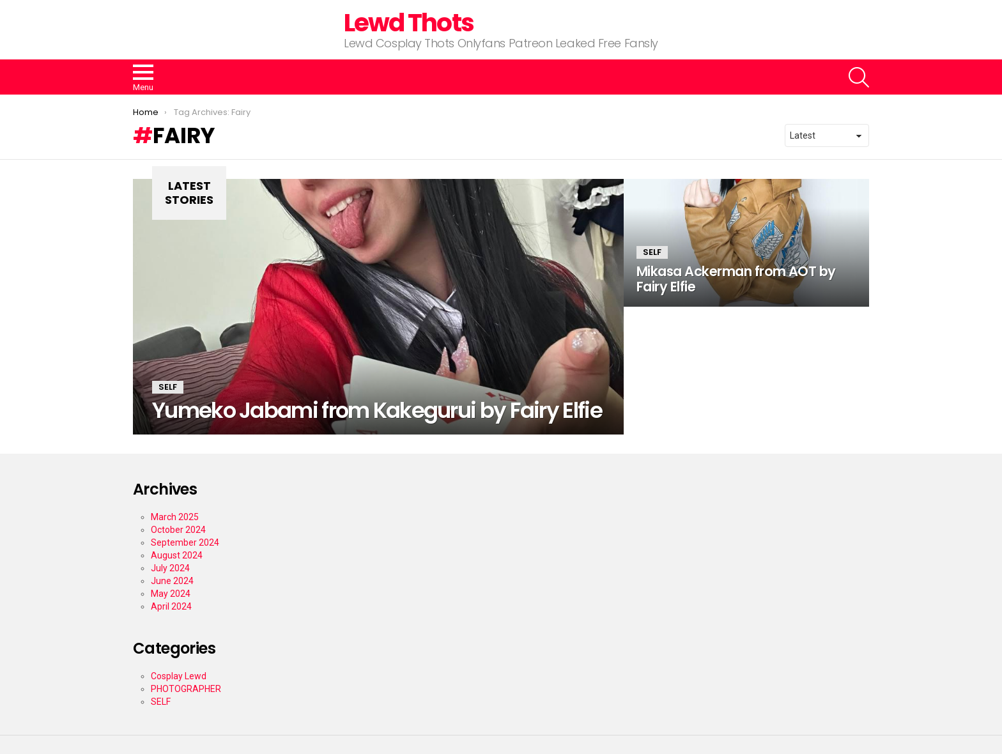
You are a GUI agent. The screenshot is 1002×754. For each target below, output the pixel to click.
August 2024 (177, 555)
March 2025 (175, 517)
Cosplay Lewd (178, 676)
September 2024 (185, 542)
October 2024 (178, 530)
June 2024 (172, 581)
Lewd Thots (409, 22)
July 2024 (170, 568)
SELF (167, 387)
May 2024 (170, 594)
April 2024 (171, 606)
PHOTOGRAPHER (186, 689)
